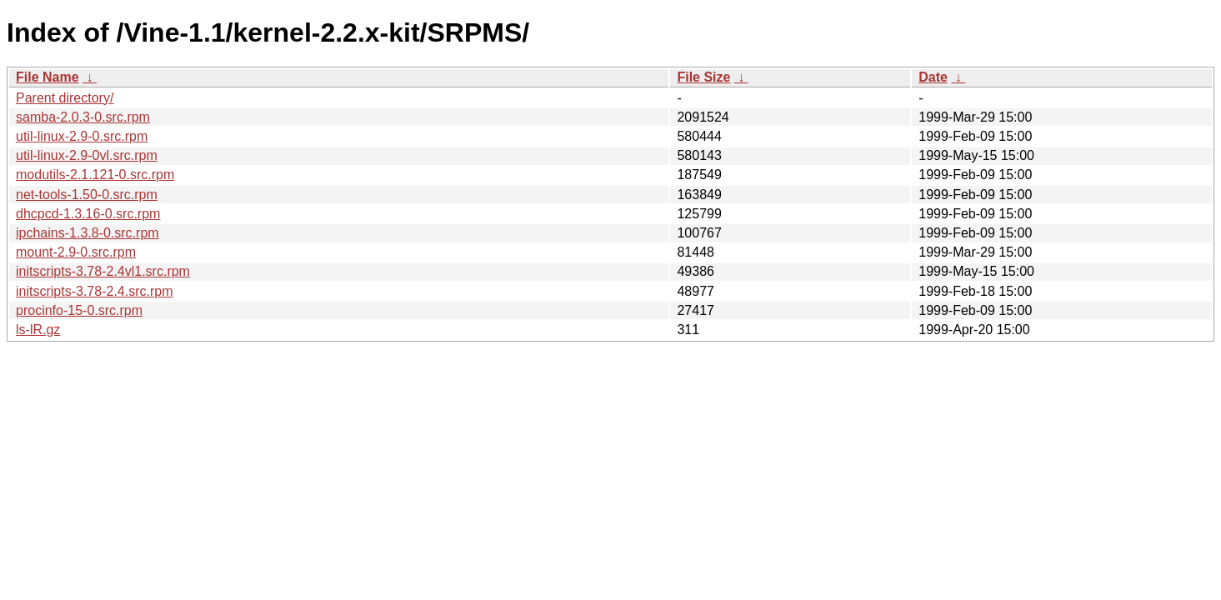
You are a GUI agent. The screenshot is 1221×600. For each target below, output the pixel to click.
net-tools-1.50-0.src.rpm (87, 195)
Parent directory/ (64, 98)
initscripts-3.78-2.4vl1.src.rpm (103, 271)
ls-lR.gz (38, 329)
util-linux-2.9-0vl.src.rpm (87, 155)
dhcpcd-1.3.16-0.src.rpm (88, 214)
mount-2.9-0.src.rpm (76, 252)
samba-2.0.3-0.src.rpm (83, 117)
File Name (47, 77)
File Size (703, 77)
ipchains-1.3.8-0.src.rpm (87, 233)
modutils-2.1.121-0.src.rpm (95, 175)
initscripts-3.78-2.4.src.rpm (94, 291)
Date (933, 77)
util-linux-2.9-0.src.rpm (82, 136)
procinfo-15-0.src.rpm (79, 310)
